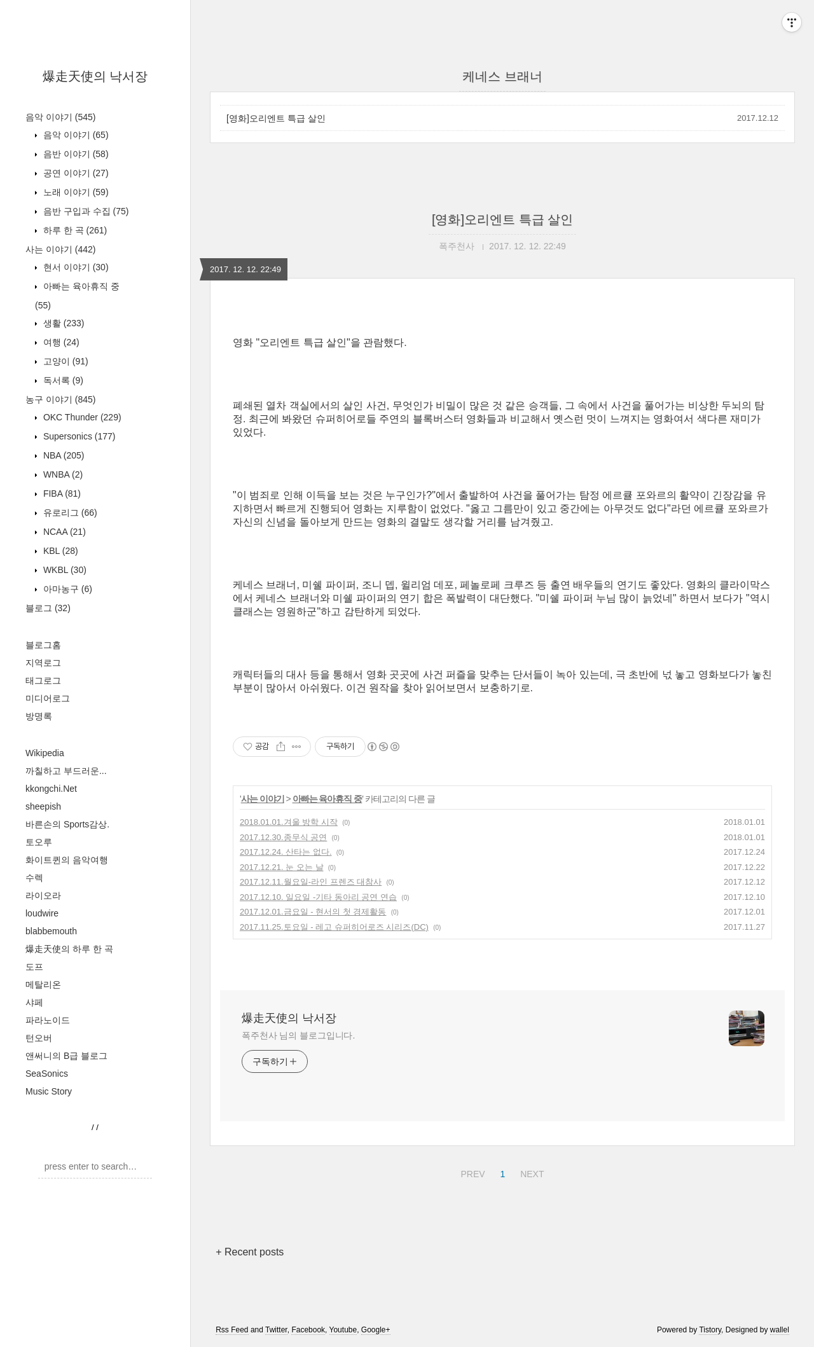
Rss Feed (232, 1329)
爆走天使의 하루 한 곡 (69, 949)
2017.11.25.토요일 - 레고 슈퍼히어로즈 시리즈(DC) (334, 927)
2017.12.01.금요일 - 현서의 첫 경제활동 (313, 911)
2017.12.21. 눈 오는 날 (282, 867)
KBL (59, 551)
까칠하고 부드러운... (66, 771)
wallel (779, 1329)
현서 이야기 (75, 267)
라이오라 (43, 895)
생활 (62, 323)
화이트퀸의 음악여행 (66, 860)
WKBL (63, 570)
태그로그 (43, 680)
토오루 (38, 842)
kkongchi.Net (51, 789)
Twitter (276, 1329)
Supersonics (78, 436)
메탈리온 (43, 984)
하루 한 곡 (74, 230)
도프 (34, 967)
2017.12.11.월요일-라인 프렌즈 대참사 (311, 882)
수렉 (34, 878)
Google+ (375, 1329)
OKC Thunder (81, 417)
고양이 (64, 361)
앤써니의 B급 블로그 (66, 1056)
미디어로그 (47, 698)
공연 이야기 (75, 173)
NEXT (530, 1172)
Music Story (48, 1091)
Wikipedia (44, 753)
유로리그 (69, 513)
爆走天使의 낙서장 (95, 76)
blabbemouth (51, 931)
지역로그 (43, 663)
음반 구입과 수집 (84, 211)
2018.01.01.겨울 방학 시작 (289, 822)
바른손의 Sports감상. (67, 824)
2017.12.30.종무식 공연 (283, 837)
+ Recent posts (250, 1252)
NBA (62, 455)
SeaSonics (46, 1073)
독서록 (62, 380)
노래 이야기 (75, 192)
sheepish (43, 806)
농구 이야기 (60, 399)
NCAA (63, 532)
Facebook (308, 1329)
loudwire (42, 913)
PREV (471, 1172)
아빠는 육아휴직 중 (327, 799)
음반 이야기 (75, 154)
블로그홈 (43, 645)
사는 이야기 (60, 249)
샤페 (34, 1002)
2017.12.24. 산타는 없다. (286, 852)
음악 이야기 (60, 117)
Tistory (710, 1329)
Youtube (343, 1329)
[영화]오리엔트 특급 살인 (276, 118)
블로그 (48, 608)
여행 (60, 342)
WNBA (62, 474)
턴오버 (38, 1038)
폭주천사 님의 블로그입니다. (298, 1035)
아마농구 (66, 589)
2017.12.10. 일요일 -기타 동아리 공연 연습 (318, 897)
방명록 (38, 716)
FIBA (61, 493)
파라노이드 (47, 1020)
